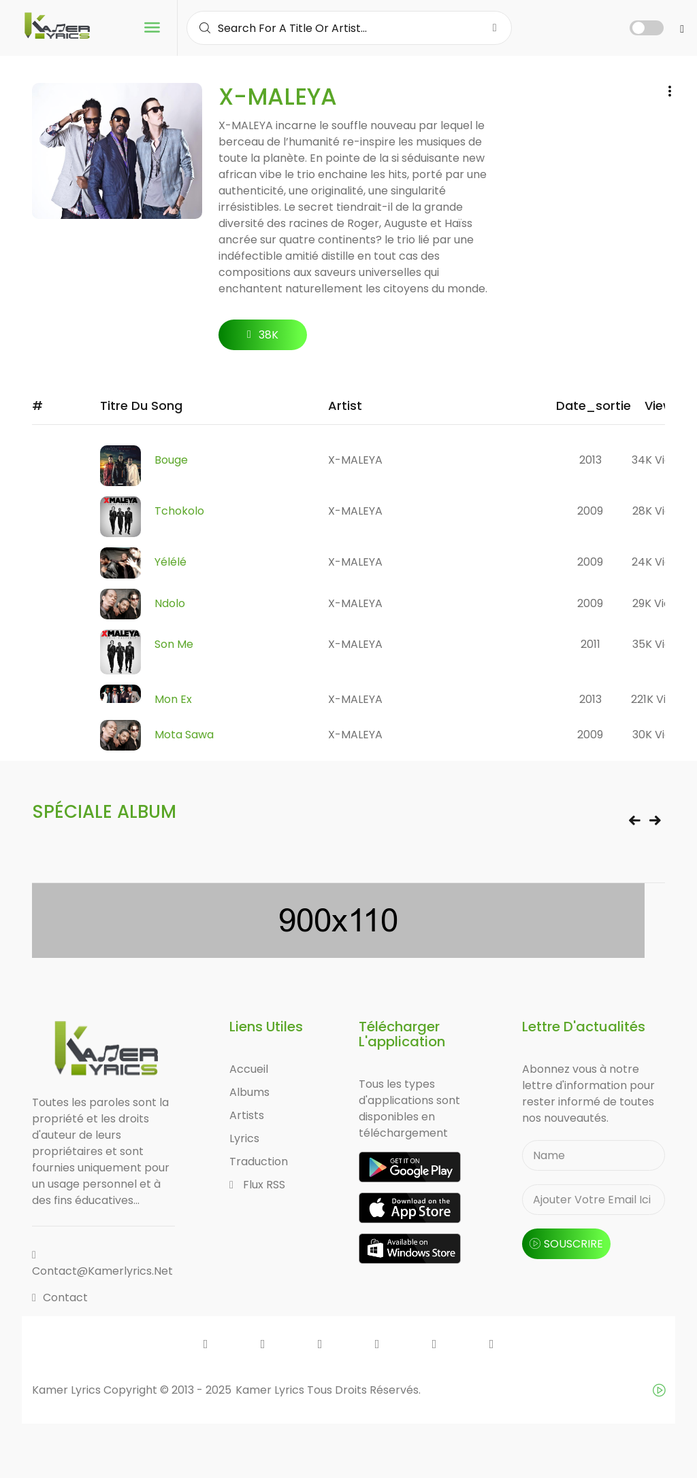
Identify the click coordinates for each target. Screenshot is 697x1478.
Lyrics (244, 1138)
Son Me (174, 644)
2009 (590, 511)
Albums (249, 1092)
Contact (60, 1297)
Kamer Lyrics (271, 1390)
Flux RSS (257, 1184)
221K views (659, 699)
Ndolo (170, 603)
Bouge (171, 460)
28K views (658, 511)
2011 (590, 644)
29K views (658, 603)
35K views (658, 644)
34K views (658, 460)
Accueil (248, 1069)
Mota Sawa (184, 734)
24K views (658, 562)
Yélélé (171, 562)
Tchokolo (179, 511)
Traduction (258, 1161)
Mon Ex (173, 699)
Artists (246, 1115)
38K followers (263, 338)
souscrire (566, 1244)
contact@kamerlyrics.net (102, 1264)
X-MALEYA (355, 460)
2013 (590, 460)
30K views (658, 734)
